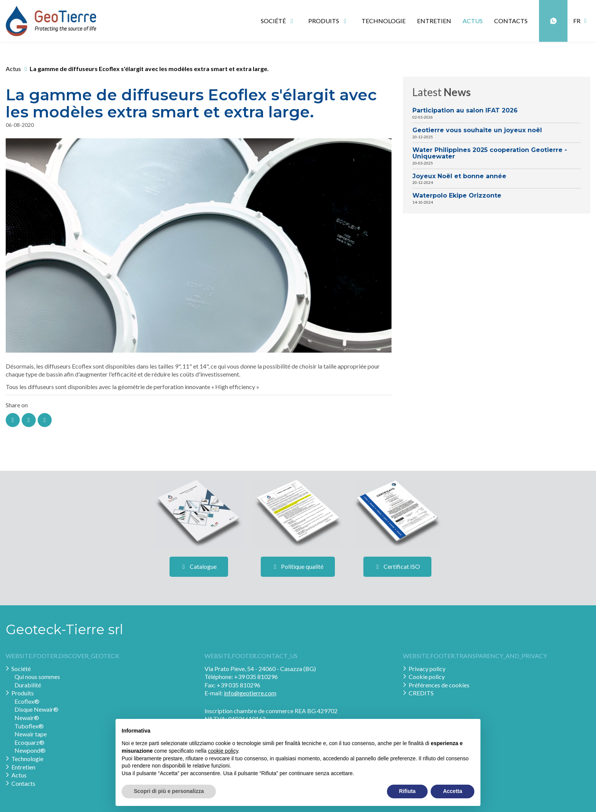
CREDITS (421, 692)
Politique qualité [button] (297, 566)
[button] (581, 21)
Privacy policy (427, 668)
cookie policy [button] (223, 751)
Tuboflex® (29, 726)
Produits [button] (328, 20)
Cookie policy (427, 676)
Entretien (434, 20)
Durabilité (27, 685)
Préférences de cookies (439, 685)
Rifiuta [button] (407, 791)
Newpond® (30, 750)
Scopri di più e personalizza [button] (169, 791)
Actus (473, 20)
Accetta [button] (452, 791)
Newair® (26, 717)
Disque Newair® (36, 709)
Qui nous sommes (37, 676)
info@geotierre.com (250, 692)
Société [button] (278, 20)
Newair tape (30, 734)
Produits (22, 692)
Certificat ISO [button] (397, 566)
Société (21, 668)
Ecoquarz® (29, 742)
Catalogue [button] (199, 566)
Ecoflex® (27, 701)
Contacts (511, 20)
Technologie (383, 20)
